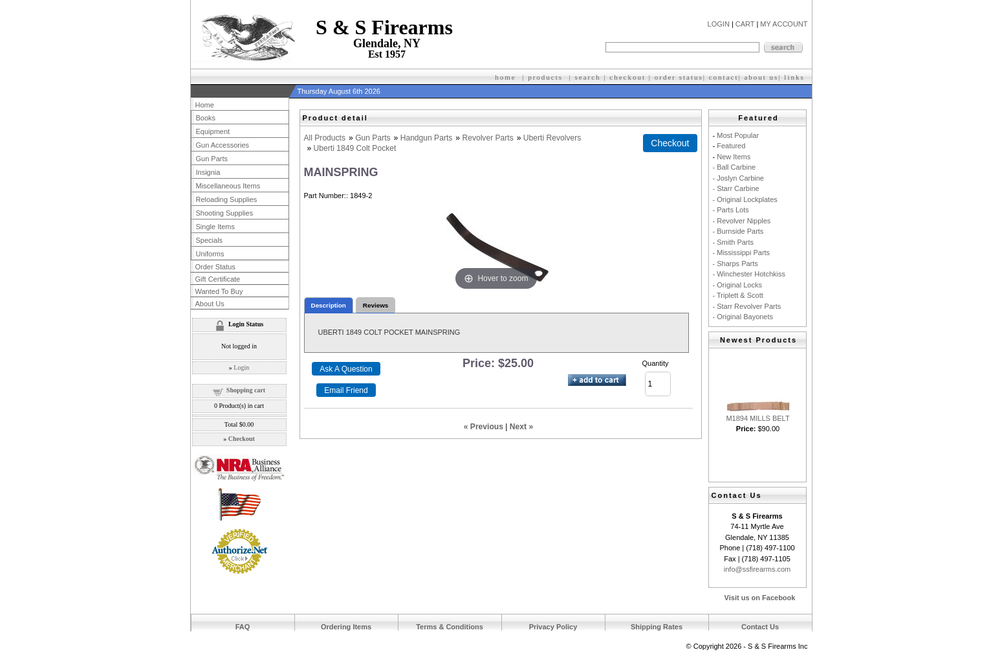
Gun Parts (372, 137)
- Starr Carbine (736, 188)
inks (795, 77)
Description (328, 305)
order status (679, 77)
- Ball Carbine (734, 167)
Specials (209, 240)
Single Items (215, 226)
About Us (209, 304)
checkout (627, 77)
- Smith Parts (733, 242)
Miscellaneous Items (228, 186)
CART (745, 24)
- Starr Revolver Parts (747, 306)
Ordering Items (346, 627)
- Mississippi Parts (741, 252)
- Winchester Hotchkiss (749, 274)
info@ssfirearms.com (757, 569)
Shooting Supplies (225, 213)
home (505, 77)
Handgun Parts (426, 137)
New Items (733, 157)
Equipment (213, 131)
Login (241, 367)
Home (204, 105)
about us (761, 77)
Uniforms (210, 254)
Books (206, 118)
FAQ (242, 627)
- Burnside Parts (738, 231)
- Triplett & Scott (738, 295)
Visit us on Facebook (760, 597)
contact (724, 77)
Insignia (208, 172)
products (545, 77)
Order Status (215, 267)
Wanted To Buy (219, 291)
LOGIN (719, 24)
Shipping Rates (656, 627)
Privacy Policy (553, 627)
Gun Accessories (223, 145)
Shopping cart (245, 390)
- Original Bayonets (743, 316)
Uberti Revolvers (552, 137)
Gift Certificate (218, 279)
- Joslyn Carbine (738, 178)
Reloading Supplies (226, 199)
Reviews (376, 305)
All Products (325, 137)
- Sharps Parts (735, 263)
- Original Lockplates (745, 199)
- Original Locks (737, 285)
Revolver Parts (487, 137)
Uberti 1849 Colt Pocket (355, 148)
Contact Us (760, 627)
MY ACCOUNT (783, 24)
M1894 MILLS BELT (757, 418)
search (588, 77)
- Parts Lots (731, 210)
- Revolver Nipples (742, 221)
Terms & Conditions (449, 627)
